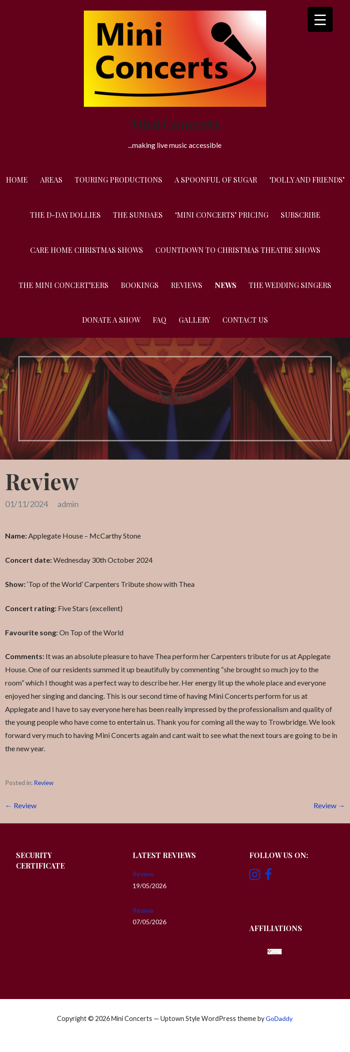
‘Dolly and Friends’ (307, 179)
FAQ (159, 319)
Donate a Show (111, 319)
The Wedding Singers (290, 285)
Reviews (186, 285)
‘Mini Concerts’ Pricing (221, 215)
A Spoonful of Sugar (216, 179)
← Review (20, 805)
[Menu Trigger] (320, 19)
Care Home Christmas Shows (86, 250)
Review (43, 782)
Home (17, 179)
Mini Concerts (175, 124)
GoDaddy (279, 1018)
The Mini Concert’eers (63, 285)
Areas (51, 179)
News (226, 285)
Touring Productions (118, 179)
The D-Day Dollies (65, 215)
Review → (329, 805)
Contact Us (245, 319)
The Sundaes (138, 215)
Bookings (140, 285)
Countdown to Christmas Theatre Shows (237, 250)
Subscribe (300, 215)
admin (68, 504)
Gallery (194, 319)
